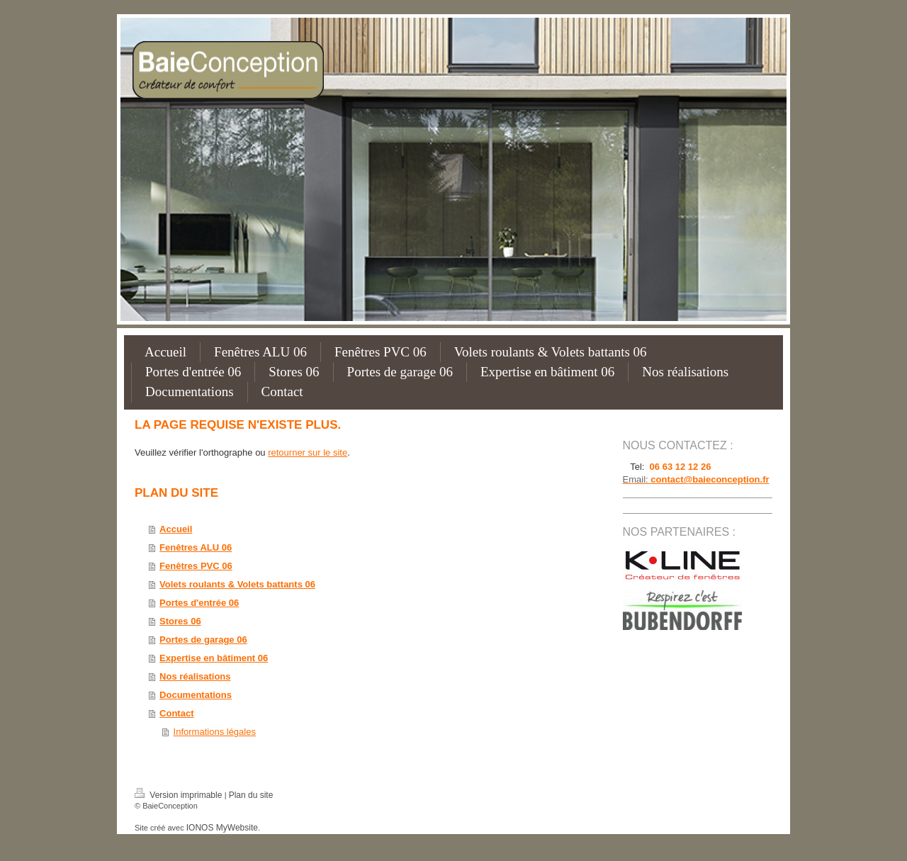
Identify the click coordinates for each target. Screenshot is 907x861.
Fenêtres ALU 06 (195, 547)
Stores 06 (180, 621)
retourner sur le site (307, 452)
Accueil (175, 529)
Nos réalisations (194, 676)
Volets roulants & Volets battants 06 (237, 584)
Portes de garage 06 (203, 639)
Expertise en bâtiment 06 (213, 658)
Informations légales (215, 731)
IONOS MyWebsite (222, 828)
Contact (176, 713)
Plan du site (251, 795)
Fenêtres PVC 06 (195, 566)
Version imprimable (180, 795)
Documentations (195, 695)
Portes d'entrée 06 (199, 602)
